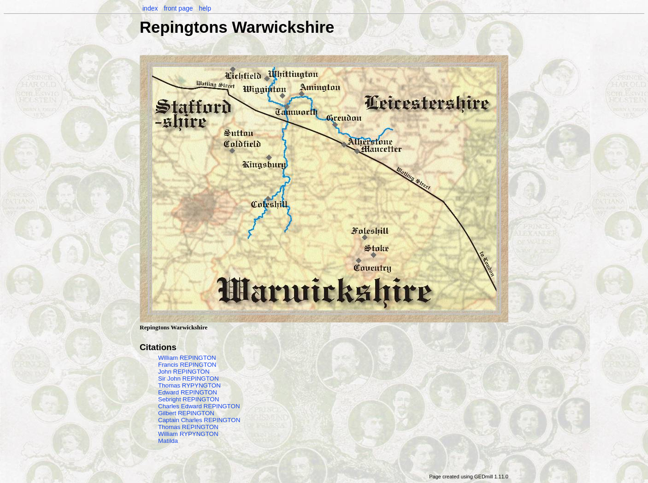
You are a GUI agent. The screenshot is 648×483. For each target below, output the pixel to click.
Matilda (168, 440)
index (150, 8)
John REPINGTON (184, 371)
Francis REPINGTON (187, 364)
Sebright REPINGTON (188, 399)
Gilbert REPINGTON (186, 413)
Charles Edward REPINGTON (199, 406)
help (205, 8)
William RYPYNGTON (188, 433)
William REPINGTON (187, 357)
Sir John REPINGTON (188, 378)
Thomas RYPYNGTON (189, 385)
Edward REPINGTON (187, 392)
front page (178, 8)
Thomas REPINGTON (188, 426)
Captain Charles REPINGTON (199, 420)
